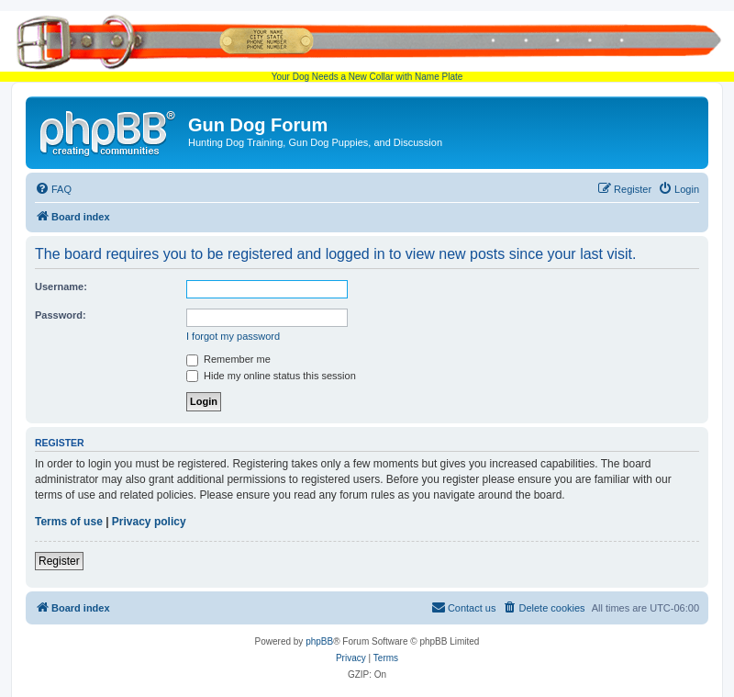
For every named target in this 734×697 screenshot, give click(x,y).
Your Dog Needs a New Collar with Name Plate (367, 46)
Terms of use (69, 521)
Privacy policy (149, 521)
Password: (60, 314)
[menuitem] (53, 189)
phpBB (319, 641)
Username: (61, 286)
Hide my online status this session (271, 375)
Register (59, 561)
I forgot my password (233, 336)
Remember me (228, 359)
